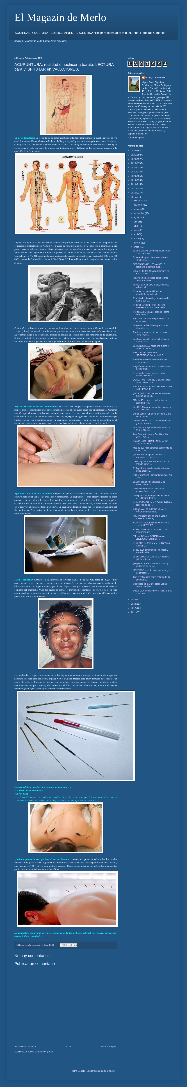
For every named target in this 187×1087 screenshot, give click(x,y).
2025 (133, 155)
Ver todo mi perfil (136, 137)
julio (136, 221)
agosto (137, 217)
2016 (133, 193)
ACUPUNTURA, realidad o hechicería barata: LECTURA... (151, 523)
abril (136, 234)
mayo (137, 230)
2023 (133, 163)
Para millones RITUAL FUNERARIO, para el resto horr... (150, 442)
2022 (133, 167)
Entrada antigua (108, 1046)
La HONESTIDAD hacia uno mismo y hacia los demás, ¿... (151, 347)
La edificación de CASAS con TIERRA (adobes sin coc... (151, 558)
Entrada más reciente (25, 1046)
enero (137, 247)
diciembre (138, 200)
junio (136, 226)
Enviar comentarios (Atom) (41, 1051)
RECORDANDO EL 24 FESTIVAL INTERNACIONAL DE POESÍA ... (150, 306)
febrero (137, 243)
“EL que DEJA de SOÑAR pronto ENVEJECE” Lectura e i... (149, 537)
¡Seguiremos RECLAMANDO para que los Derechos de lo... (151, 564)
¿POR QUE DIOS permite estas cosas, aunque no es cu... (152, 394)
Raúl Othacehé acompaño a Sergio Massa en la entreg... (150, 517)
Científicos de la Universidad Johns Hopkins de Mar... (150, 585)
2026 (133, 150)
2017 (133, 188)
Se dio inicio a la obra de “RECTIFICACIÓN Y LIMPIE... (149, 353)
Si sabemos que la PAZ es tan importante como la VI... (147, 292)
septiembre (139, 213)
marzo (137, 238)
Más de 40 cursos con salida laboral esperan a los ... (150, 401)
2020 (133, 176)
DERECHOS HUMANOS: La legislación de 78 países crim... (152, 381)
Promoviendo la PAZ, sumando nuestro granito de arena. (152, 421)
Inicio (68, 1046)
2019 (133, 180)
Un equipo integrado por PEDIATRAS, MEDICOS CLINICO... (151, 496)
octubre (137, 209)
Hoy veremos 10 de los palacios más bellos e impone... (150, 279)
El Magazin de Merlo (60, 17)
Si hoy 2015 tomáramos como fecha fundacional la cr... (150, 551)
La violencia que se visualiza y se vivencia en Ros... (149, 483)
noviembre (139, 205)
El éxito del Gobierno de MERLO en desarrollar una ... (150, 530)
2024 (133, 159)
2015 (133, 197)
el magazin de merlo (155, 77)
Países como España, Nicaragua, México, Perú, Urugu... (149, 489)
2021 (133, 171)
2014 (133, 599)
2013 (133, 604)
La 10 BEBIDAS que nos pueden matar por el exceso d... (152, 252)
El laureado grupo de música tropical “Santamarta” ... (150, 258)
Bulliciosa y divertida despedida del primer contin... (150, 360)
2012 (133, 608)
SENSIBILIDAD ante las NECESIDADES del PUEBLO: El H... (152, 387)
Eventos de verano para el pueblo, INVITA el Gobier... (149, 374)
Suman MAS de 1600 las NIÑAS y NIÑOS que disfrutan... (149, 510)
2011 (133, 612)
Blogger (110, 1071)
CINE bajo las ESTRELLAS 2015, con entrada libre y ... (151, 462)
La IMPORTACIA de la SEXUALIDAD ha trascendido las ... (152, 503)
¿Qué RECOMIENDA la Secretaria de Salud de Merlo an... (151, 272)
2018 (133, 184)
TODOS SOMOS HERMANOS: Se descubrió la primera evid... (149, 265)
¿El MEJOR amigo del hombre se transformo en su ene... (149, 455)
